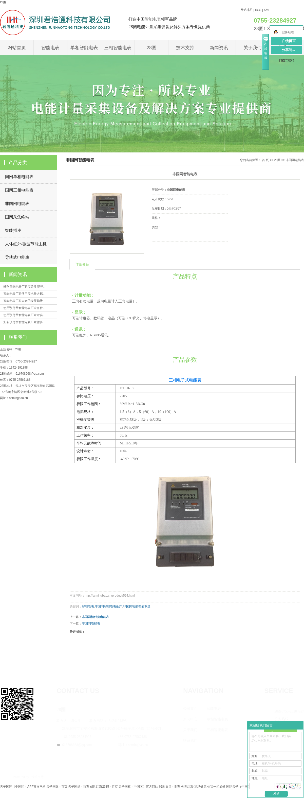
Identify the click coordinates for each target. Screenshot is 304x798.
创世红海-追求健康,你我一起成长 (203, 786)
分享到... (288, 50)
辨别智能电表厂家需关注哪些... (24, 286)
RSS (258, 10)
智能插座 (13, 230)
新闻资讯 (219, 47)
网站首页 (17, 47)
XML (267, 10)
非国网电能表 (17, 203)
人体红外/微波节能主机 (26, 244)
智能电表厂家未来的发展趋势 (23, 301)
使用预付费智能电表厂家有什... (24, 308)
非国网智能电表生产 (108, 606)
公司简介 (190, 708)
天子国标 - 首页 (78, 786)
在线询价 (166, 249)
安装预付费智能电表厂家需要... (24, 322)
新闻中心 (190, 719)
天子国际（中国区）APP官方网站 (23, 786)
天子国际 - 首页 (56, 786)
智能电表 (153, 19)
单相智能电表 (84, 47)
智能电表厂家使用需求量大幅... (24, 294)
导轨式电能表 (17, 257)
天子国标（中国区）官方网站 (138, 786)
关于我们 (252, 47)
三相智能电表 (117, 47)
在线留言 (289, 41)
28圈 (3, 2)
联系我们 (190, 740)
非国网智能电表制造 (136, 606)
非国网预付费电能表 (95, 617)
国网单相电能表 (19, 177)
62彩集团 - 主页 (169, 786)
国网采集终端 (17, 217)
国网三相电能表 (19, 190)
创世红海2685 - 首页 (104, 786)
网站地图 (246, 10)
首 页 (265, 160)
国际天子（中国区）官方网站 (246, 786)
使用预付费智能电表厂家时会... (24, 315)
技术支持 (185, 47)
